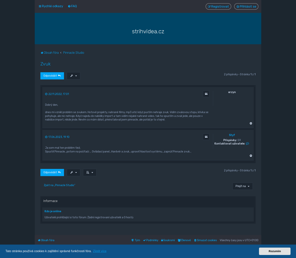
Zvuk (45, 63)
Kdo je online (53, 211)
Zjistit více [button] (99, 251)
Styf (232, 134)
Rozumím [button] (275, 251)
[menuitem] (72, 6)
